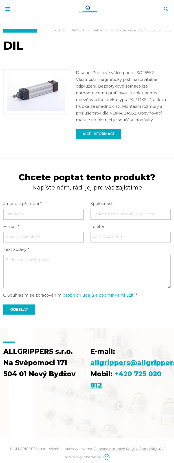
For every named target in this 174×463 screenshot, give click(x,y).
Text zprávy (16, 249)
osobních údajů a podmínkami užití (99, 295)
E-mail (11, 226)
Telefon (98, 226)
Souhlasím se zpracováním (70, 295)
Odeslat (19, 309)
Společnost (101, 203)
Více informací (98, 134)
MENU (7, 8)
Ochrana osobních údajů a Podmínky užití (129, 448)
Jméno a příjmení (22, 203)
